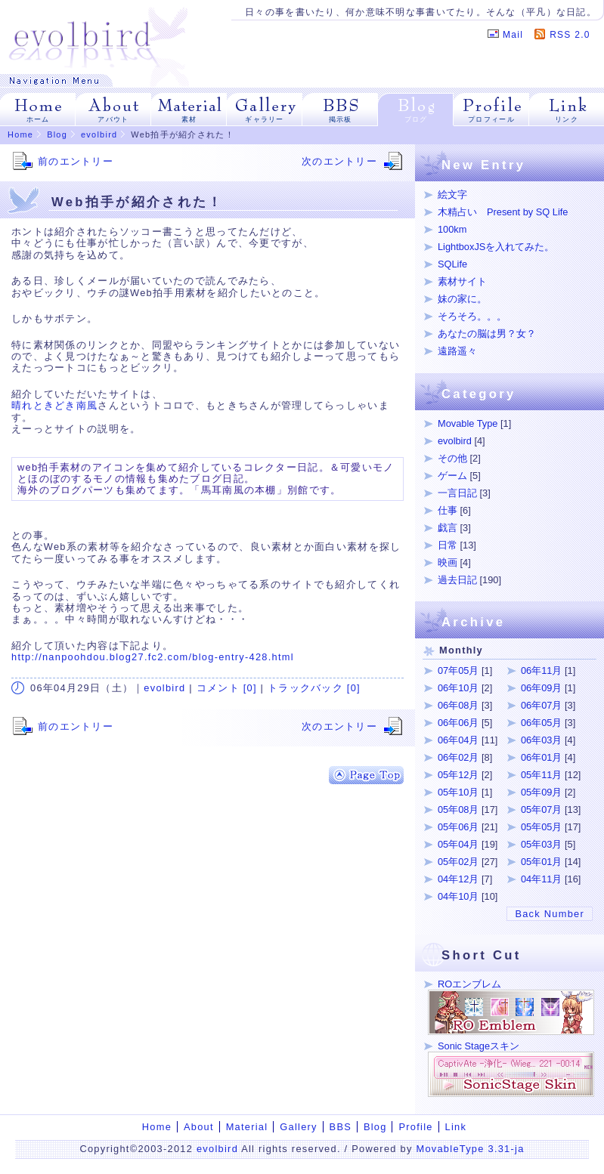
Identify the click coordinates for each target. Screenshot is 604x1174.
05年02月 (458, 861)
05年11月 (541, 774)
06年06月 (458, 722)
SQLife (452, 264)
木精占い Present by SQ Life (503, 212)
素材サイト (462, 281)
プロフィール (491, 119)
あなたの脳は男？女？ (487, 333)
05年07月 (541, 809)
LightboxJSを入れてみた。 (496, 246)
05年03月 (541, 844)
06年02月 (458, 757)
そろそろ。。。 (472, 316)
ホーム (38, 119)
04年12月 (458, 879)
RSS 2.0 (570, 34)
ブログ (416, 119)
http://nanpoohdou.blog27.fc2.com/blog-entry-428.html (152, 657)
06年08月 (458, 705)
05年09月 (541, 792)
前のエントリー (75, 161)
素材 (189, 119)
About (199, 1126)
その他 (452, 458)
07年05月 (458, 670)
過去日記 (457, 579)
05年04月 (458, 844)
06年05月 (541, 722)
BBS (341, 1126)
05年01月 (541, 861)
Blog (57, 134)
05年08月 (458, 809)
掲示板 (340, 119)
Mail (513, 34)
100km (452, 229)
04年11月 (541, 879)
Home (20, 134)
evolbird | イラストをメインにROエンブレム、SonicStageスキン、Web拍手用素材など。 (98, 37)
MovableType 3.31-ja (470, 1148)
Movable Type (467, 423)
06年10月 (458, 688)
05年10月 (458, 792)
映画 (447, 562)
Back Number (549, 913)
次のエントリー (339, 161)
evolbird (99, 134)
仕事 (447, 510)
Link (456, 1126)
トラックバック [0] (314, 688)
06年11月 (541, 670)
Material (247, 1126)
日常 (447, 545)
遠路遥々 (457, 351)
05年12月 (458, 774)
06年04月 (458, 740)
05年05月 (541, 827)
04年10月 (458, 896)
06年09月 (541, 688)
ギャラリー (264, 119)
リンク (566, 119)
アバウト (113, 119)
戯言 (447, 527)
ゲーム (452, 475)
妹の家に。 (462, 298)
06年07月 (541, 705)
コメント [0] (227, 688)
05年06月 (458, 827)
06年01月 (541, 757)
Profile (415, 1126)
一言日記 (457, 493)
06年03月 (541, 740)
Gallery (298, 1126)
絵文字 (452, 194)
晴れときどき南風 (54, 405)
